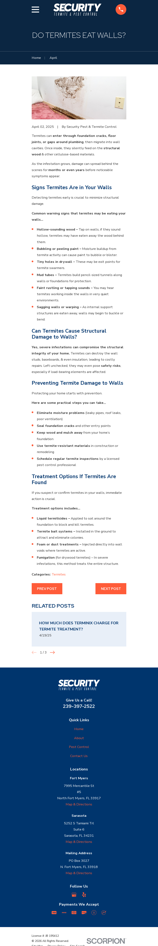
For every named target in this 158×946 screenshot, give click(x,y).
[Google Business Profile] (74, 894)
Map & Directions (79, 804)
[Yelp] (84, 894)
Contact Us (79, 756)
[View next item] (52, 652)
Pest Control (79, 746)
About (79, 738)
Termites (59, 574)
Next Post (111, 588)
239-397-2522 (79, 706)
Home (79, 729)
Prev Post (47, 588)
